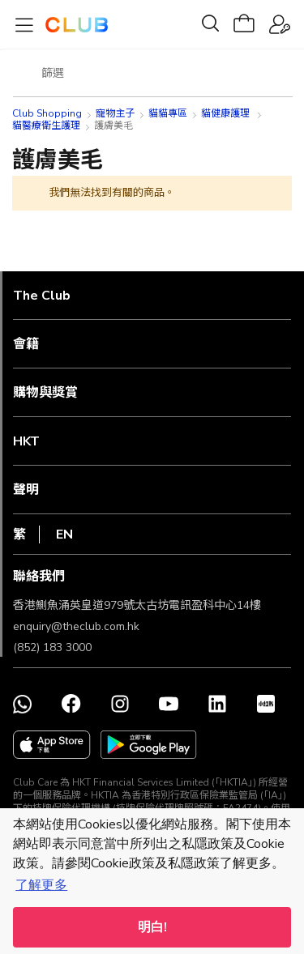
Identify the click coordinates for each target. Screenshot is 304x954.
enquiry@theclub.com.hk (76, 626)
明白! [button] (152, 927)
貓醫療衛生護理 (46, 125)
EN (64, 534)
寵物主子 (115, 113)
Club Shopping (47, 113)
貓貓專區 (167, 113)
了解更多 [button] (41, 885)
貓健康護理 (226, 113)
